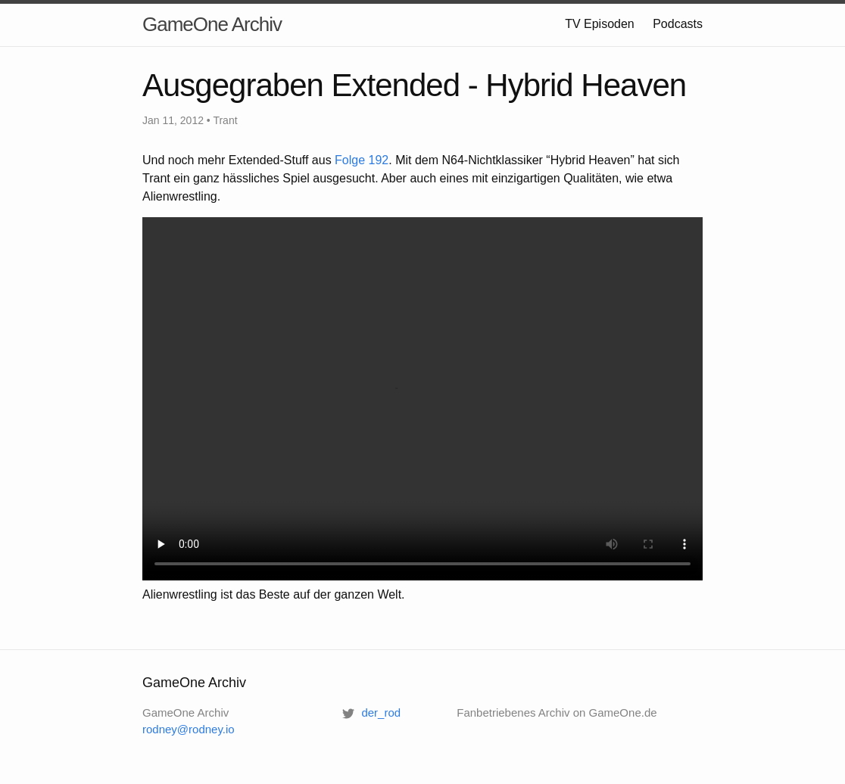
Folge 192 (361, 160)
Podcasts (678, 23)
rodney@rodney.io (188, 729)
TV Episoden (600, 23)
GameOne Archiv (212, 24)
